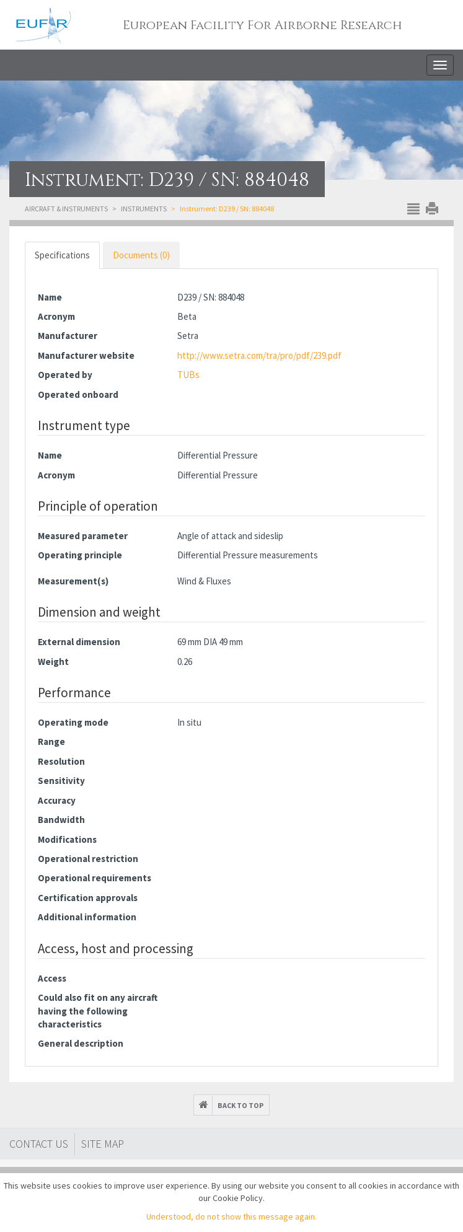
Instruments (144, 208)
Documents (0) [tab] (141, 255)
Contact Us (38, 1144)
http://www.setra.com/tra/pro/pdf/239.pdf (259, 355)
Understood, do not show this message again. (231, 1216)
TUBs (188, 375)
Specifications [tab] (62, 255)
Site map (102, 1144)
